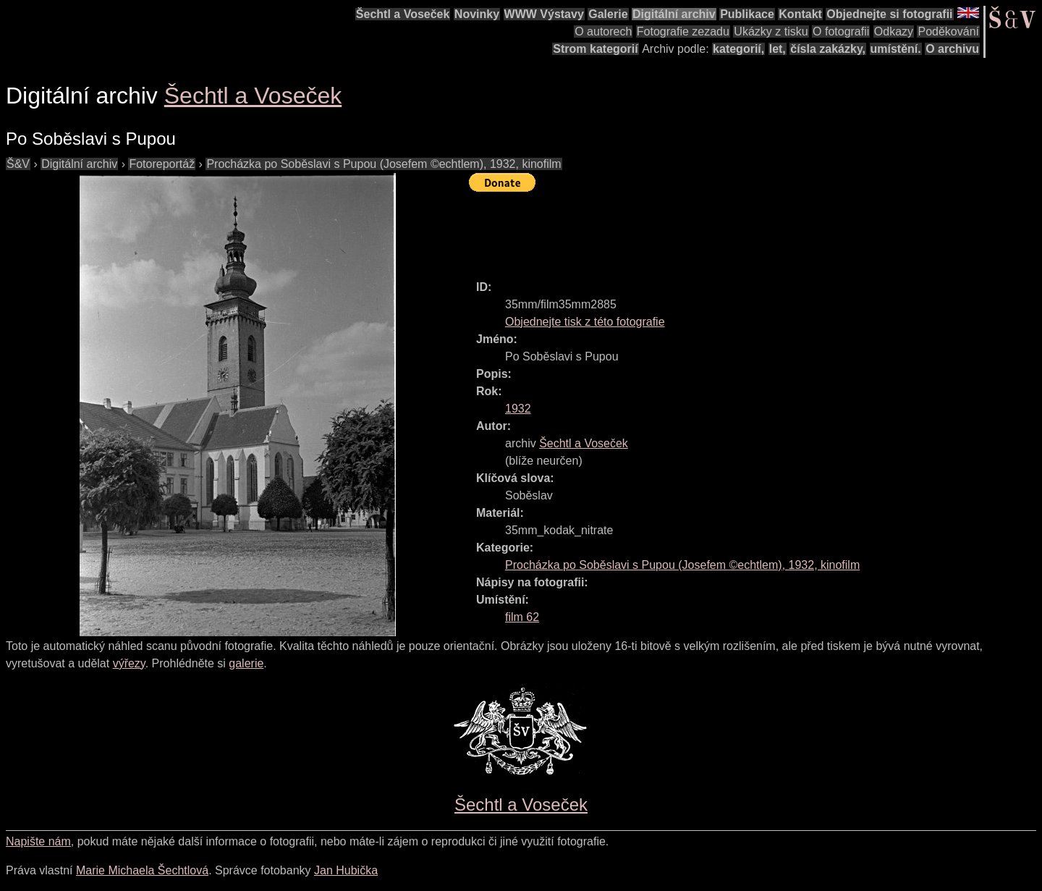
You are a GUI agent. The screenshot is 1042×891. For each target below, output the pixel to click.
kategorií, (738, 49)
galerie (246, 663)
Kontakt (800, 14)
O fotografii (841, 31)
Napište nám (38, 841)
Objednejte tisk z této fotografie (585, 322)
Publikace (747, 14)
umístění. (896, 49)
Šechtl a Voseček (403, 14)
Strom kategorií (595, 49)
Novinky (476, 14)
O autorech (603, 31)
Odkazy (893, 31)
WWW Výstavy (544, 14)
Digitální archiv (674, 14)
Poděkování (948, 31)
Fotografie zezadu (683, 31)
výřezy (129, 663)
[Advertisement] (732, 229)
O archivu (952, 49)
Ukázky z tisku (771, 31)
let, (777, 49)
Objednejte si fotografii (889, 14)
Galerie (607, 14)
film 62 (522, 617)
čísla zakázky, (827, 49)
